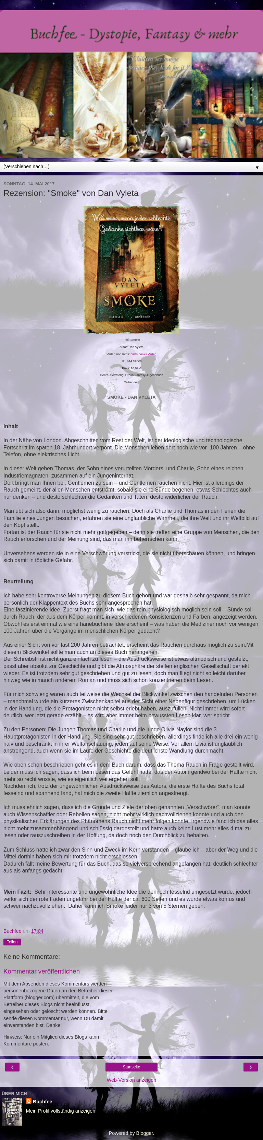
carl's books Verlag (143, 354)
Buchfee (42, 1101)
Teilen (12, 942)
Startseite (131, 1067)
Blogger (144, 1133)
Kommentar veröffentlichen (41, 971)
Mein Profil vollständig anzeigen (60, 1111)
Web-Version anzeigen (131, 1080)
